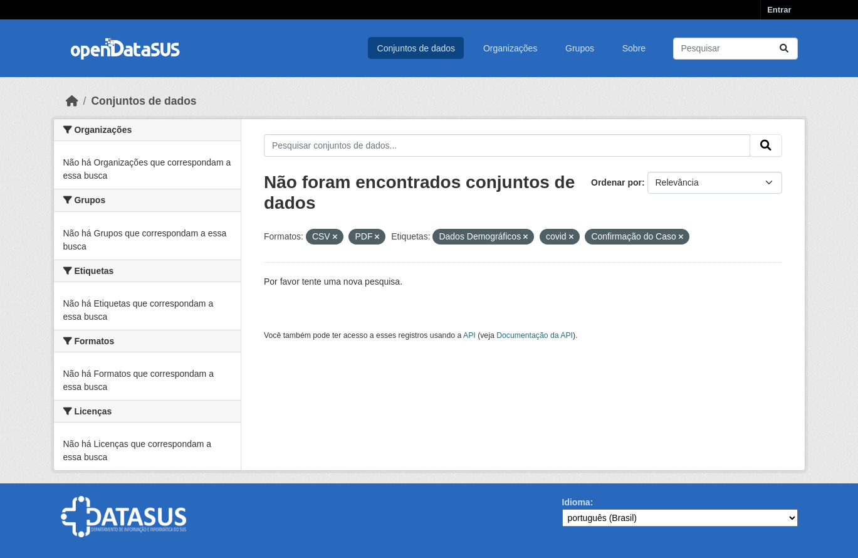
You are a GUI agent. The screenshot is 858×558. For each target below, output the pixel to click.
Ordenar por (616, 182)
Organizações (510, 48)
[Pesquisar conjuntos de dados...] (735, 49)
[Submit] (784, 49)
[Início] (72, 101)
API (469, 335)
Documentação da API (534, 335)
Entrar (779, 9)
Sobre (634, 48)
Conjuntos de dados (416, 48)
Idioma (576, 502)
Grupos (579, 48)
